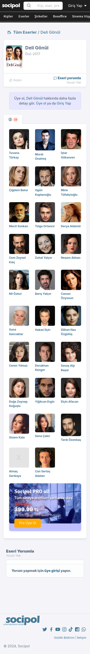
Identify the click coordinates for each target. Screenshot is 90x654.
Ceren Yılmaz (18, 365)
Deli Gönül (50, 32)
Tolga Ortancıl (44, 226)
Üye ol (41, 103)
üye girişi (52, 571)
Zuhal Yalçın (43, 257)
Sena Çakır (42, 436)
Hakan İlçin (42, 330)
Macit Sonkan (18, 226)
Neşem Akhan (70, 257)
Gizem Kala (17, 437)
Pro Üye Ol (27, 523)
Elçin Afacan (69, 401)
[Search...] (48, 6)
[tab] (13, 119)
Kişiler (8, 16)
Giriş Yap (77, 6)
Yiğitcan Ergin (44, 401)
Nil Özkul (15, 293)
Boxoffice (60, 16)
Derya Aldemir (71, 226)
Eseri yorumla (67, 78)
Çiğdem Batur (18, 190)
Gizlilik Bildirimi (64, 637)
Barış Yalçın (43, 293)
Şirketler (41, 16)
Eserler (23, 16)
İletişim (81, 637)
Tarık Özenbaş (71, 440)
